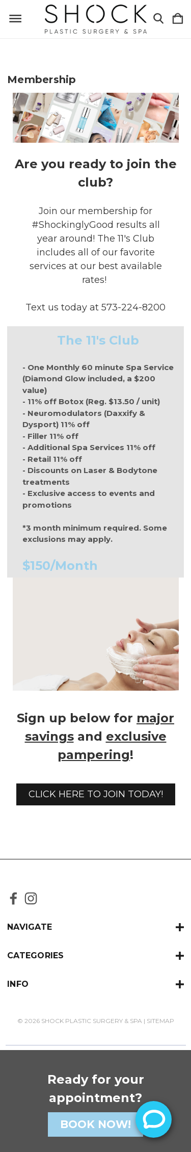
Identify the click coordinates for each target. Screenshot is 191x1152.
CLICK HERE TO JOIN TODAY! (96, 794)
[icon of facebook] (13, 898)
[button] (95, 794)
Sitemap (160, 1021)
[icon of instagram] (30, 898)
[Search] (158, 19)
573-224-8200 (133, 307)
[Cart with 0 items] (177, 19)
